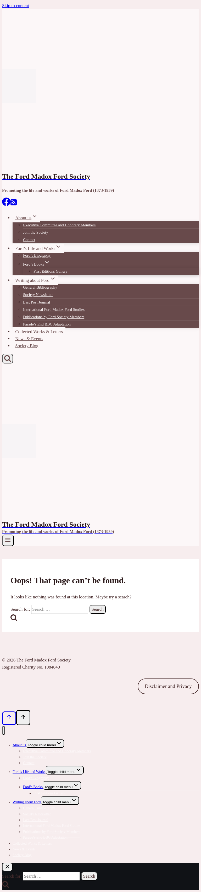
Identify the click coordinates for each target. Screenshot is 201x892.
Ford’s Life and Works (29, 772)
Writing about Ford (27, 802)
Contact (29, 240)
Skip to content (15, 5)
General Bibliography (40, 287)
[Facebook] (6, 204)
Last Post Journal (36, 302)
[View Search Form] (7, 358)
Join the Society (35, 232)
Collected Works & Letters (39, 331)
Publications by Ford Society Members (53, 317)
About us (19, 745)
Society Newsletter (38, 295)
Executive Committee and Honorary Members (59, 225)
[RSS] (13, 204)
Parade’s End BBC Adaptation (47, 324)
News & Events (29, 338)
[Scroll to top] (9, 718)
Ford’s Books (33, 787)
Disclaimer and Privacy (168, 686)
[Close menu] (3, 730)
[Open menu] (8, 540)
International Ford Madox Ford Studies (54, 309)
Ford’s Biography (37, 256)
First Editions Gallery (51, 271)
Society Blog (26, 345)
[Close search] (7, 867)
